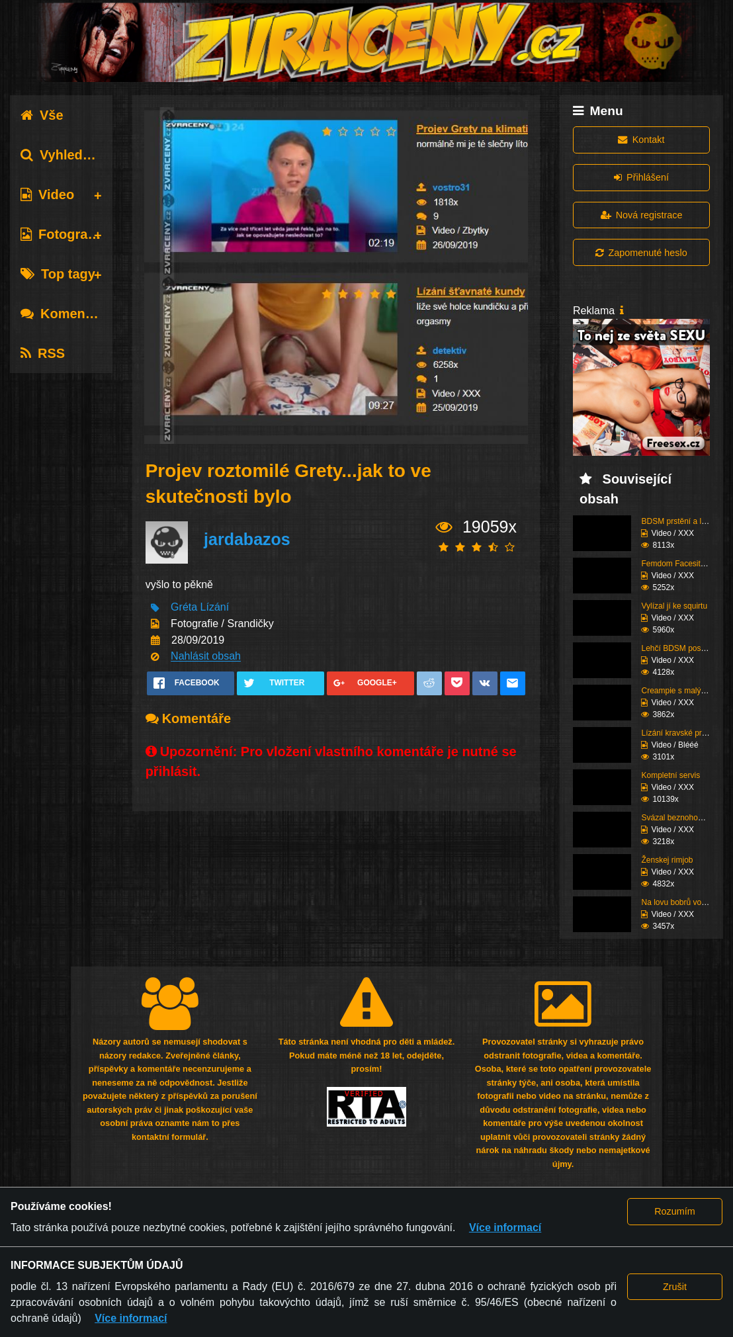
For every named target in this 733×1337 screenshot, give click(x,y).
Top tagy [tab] (58, 274)
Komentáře (65, 313)
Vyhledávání (68, 155)
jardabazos (247, 540)
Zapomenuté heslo (641, 252)
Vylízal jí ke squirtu (674, 606)
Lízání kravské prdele (678, 733)
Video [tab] (47, 194)
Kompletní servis (670, 775)
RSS (43, 353)
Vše (42, 115)
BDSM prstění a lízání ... (684, 521)
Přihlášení (641, 177)
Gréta (184, 607)
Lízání (215, 607)
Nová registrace (642, 215)
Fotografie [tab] (62, 234)
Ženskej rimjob (667, 860)
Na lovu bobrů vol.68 (677, 902)
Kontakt (641, 139)
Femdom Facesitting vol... (686, 563)
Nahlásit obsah (206, 656)
